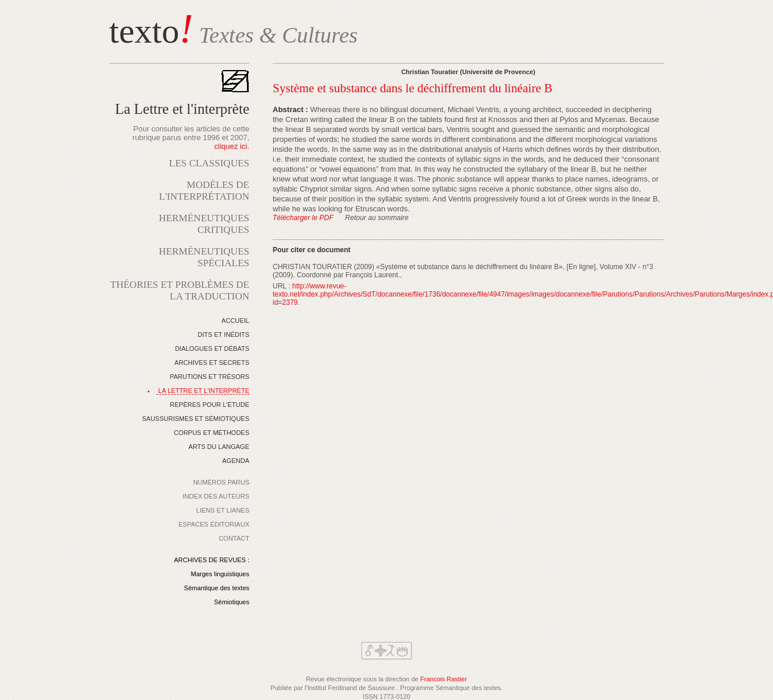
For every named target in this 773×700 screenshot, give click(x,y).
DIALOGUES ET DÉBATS (212, 348)
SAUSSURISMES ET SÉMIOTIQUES (195, 418)
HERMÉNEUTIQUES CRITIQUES (204, 224)
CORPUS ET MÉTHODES (211, 432)
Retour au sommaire (377, 218)
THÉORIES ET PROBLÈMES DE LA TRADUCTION (179, 290)
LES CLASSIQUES (209, 163)
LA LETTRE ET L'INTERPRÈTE (203, 390)
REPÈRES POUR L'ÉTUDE (209, 404)
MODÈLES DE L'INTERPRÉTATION (204, 190)
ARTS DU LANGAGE (219, 446)
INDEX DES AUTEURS (216, 496)
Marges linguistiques (220, 573)
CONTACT (234, 538)
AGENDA (235, 460)
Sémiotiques (231, 601)
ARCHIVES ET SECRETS (212, 362)
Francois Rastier (443, 678)
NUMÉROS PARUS (221, 482)
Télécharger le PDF (303, 218)
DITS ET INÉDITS (223, 334)
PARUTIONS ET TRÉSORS (209, 376)
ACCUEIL (235, 320)
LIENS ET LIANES (222, 510)
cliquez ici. (231, 146)
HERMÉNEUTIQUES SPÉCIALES (204, 257)
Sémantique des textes (216, 587)
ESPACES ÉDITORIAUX (214, 524)
